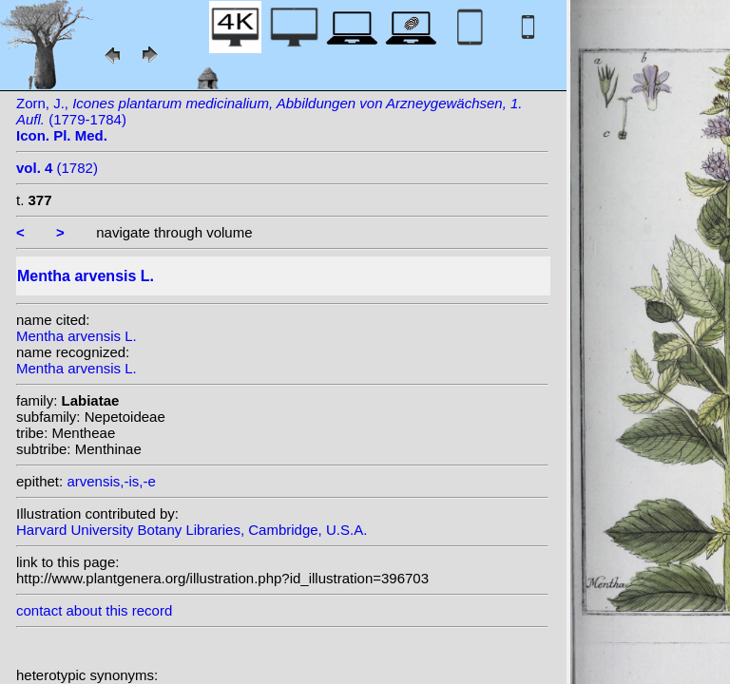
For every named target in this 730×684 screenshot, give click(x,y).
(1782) (57, 168)
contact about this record (94, 610)
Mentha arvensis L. (76, 336)
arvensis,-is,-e (111, 481)
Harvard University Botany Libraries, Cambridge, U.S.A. (191, 530)
